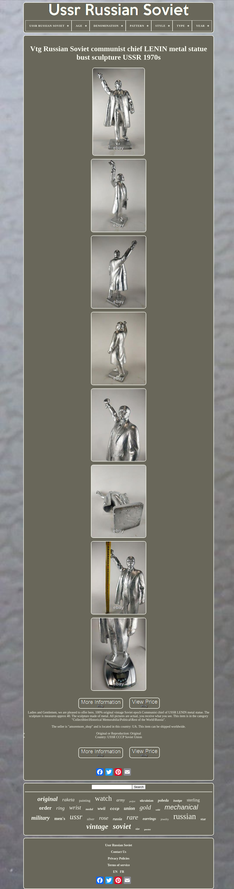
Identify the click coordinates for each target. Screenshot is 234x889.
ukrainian (146, 800)
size (138, 828)
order (45, 808)
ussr (76, 817)
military (40, 818)
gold (145, 807)
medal (89, 809)
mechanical (181, 807)
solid (158, 810)
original (47, 799)
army (120, 800)
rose (103, 818)
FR (122, 871)
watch (103, 798)
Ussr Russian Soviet (118, 845)
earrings (149, 819)
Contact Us (118, 852)
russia (117, 819)
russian (184, 816)
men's (59, 818)
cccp (114, 809)
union (129, 808)
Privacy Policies (118, 858)
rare (132, 817)
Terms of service (118, 865)
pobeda (163, 800)
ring (60, 808)
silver (90, 819)
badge (177, 801)
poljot (132, 801)
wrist (75, 807)
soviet (122, 826)
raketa (68, 799)
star (203, 819)
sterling (193, 800)
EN (115, 871)
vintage (97, 826)
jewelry (165, 819)
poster (147, 829)
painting (84, 800)
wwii (101, 808)
